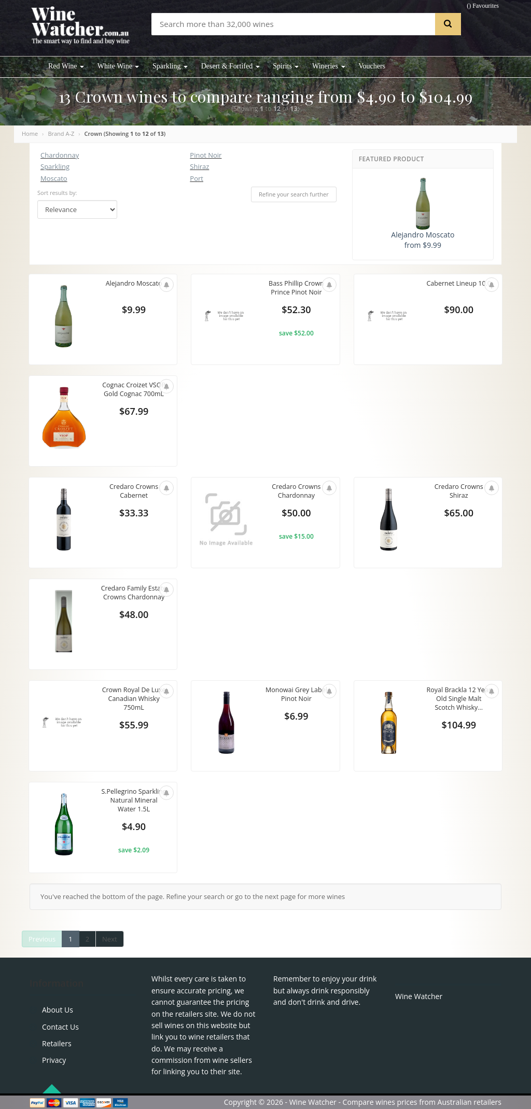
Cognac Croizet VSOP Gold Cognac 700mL (134, 390)
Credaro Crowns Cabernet (133, 491)
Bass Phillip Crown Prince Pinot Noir (296, 288)
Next (109, 939)
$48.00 (133, 624)
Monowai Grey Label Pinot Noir (296, 694)
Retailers (57, 1043)
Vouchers (371, 66)
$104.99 (458, 726)
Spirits (286, 66)
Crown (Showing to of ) (125, 133)
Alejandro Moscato (133, 283)
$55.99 (133, 726)
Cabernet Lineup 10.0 (458, 288)
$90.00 (458, 310)
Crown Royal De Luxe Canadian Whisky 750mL (134, 699)
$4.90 (134, 827)
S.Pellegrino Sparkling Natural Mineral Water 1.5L (133, 801)
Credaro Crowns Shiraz (459, 491)
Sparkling (170, 66)
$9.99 (134, 310)
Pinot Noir (205, 155)
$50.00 (296, 514)
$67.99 (133, 412)
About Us (57, 1010)
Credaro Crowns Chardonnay (296, 491)
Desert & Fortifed (230, 66)
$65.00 (458, 514)
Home (30, 133)
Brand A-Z (61, 133)
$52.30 (296, 310)
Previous (42, 939)
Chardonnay (59, 155)
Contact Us (60, 1027)
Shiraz (199, 166)
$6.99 (296, 717)
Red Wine (66, 66)
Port (196, 178)
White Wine (118, 66)
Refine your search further (294, 194)
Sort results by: (57, 192)
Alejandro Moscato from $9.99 (422, 214)
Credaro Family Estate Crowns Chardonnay (134, 597)
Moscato (53, 178)
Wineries (328, 66)
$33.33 (133, 514)
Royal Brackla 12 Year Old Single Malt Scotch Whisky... (458, 699)
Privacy (54, 1060)
